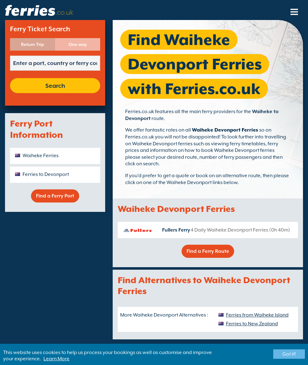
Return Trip (32, 44)
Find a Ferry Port (55, 196)
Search (55, 85)
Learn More (56, 359)
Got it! (289, 354)
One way (78, 44)
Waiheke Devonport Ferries (225, 130)
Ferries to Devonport (46, 174)
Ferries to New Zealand (252, 324)
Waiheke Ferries (41, 155)
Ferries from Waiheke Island (257, 315)
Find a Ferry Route (208, 251)
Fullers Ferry (176, 230)
